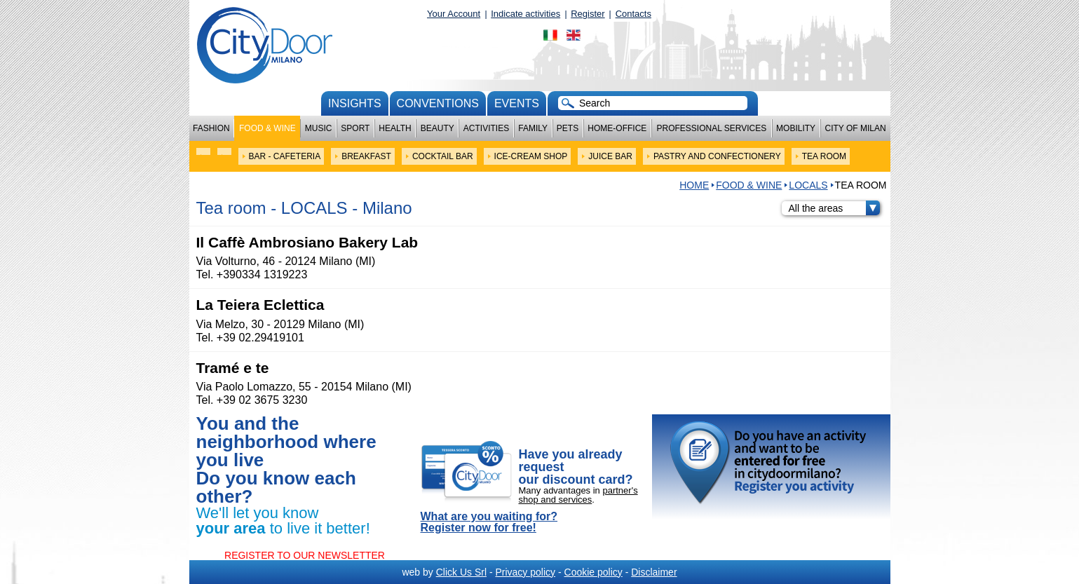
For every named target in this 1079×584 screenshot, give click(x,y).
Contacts (633, 13)
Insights (354, 103)
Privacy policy (525, 572)
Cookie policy (593, 572)
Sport (355, 128)
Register (587, 13)
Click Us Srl (461, 572)
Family (533, 128)
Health (395, 128)
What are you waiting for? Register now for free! (489, 522)
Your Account (453, 13)
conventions (438, 103)
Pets (567, 128)
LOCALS (808, 185)
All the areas (834, 208)
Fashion (211, 128)
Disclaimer (654, 572)
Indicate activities (525, 13)
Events (516, 103)
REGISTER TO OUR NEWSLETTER (304, 555)
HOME (694, 185)
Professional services (711, 128)
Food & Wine (267, 128)
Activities (486, 128)
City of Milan (855, 128)
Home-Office (617, 128)
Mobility (795, 128)
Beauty (437, 128)
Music (318, 128)
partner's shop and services (578, 495)
